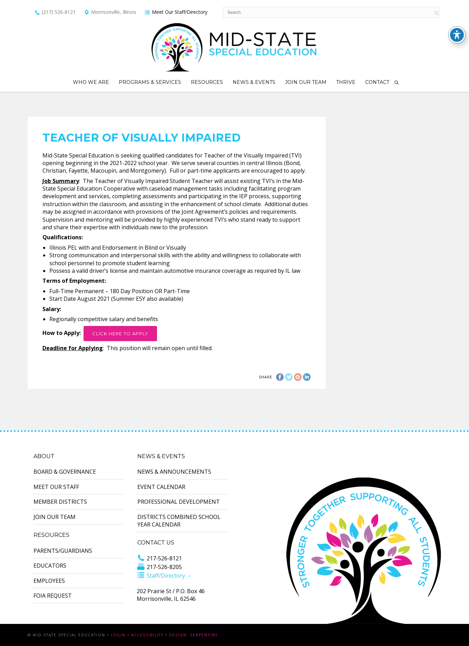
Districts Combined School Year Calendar (179, 520)
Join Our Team (305, 82)
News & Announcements (174, 471)
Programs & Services (150, 82)
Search (396, 82)
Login (118, 635)
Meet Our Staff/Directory (175, 12)
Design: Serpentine (193, 635)
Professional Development (178, 501)
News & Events (254, 82)
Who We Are (91, 82)
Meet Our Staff (56, 487)
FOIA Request (52, 595)
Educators (49, 565)
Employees (49, 581)
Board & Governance (64, 471)
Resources (207, 82)
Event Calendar (161, 487)
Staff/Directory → (164, 575)
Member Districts (60, 501)
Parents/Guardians (62, 551)
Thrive (345, 82)
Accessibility (147, 635)
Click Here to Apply (120, 333)
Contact (377, 82)
